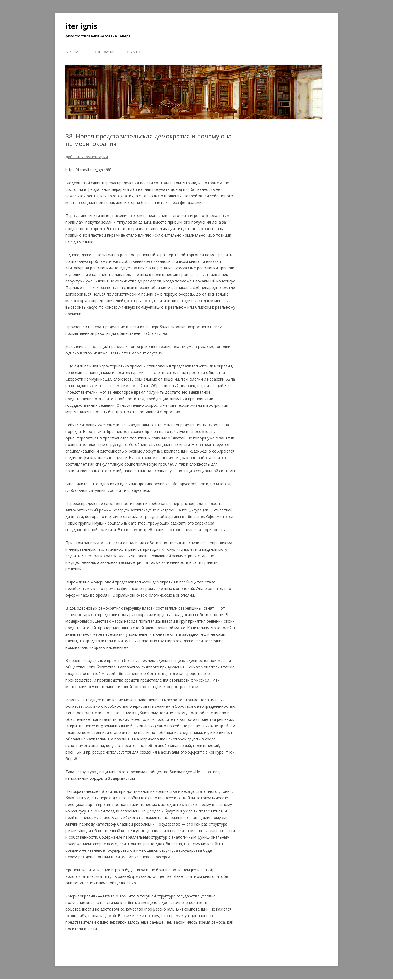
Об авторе (136, 52)
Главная (73, 52)
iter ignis (81, 26)
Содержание (104, 52)
